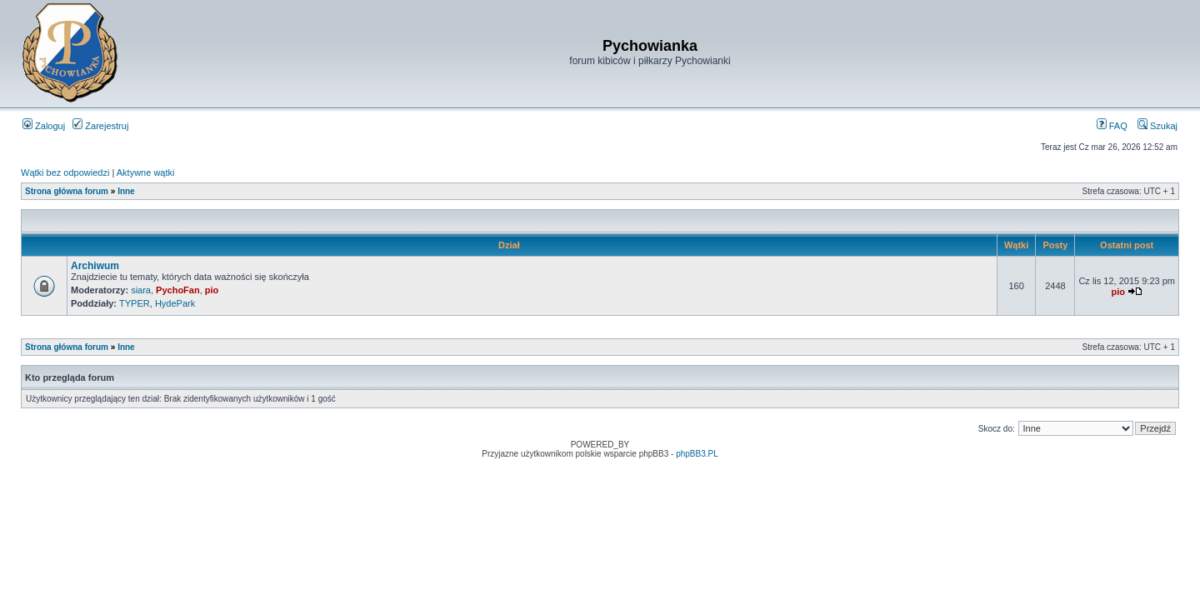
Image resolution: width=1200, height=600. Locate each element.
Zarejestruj (100, 126)
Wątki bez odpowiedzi (65, 173)
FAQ (1112, 126)
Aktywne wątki (146, 173)
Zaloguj (43, 126)
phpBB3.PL (697, 453)
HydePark (175, 303)
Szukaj (1158, 126)
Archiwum (95, 266)
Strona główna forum (66, 191)
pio (212, 290)
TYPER (134, 303)
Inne (126, 191)
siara (141, 290)
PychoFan (178, 290)
